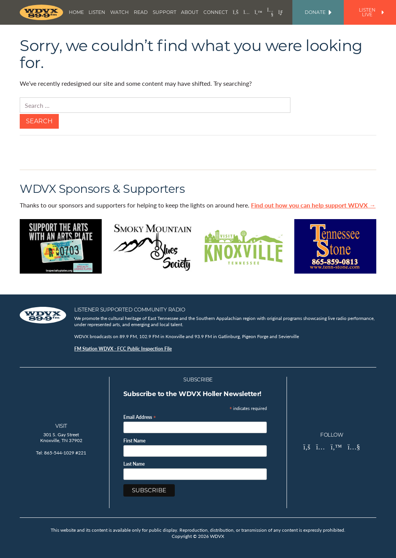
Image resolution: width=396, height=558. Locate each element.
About (189, 12)
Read (141, 12)
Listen (97, 12)
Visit (61, 426)
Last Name (134, 464)
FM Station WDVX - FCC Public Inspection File (123, 348)
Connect (215, 12)
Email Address (139, 416)
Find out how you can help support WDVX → (313, 205)
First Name (134, 441)
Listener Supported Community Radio (129, 309)
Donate (318, 12)
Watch (119, 12)
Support (164, 12)
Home (76, 12)
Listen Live (371, 12)
